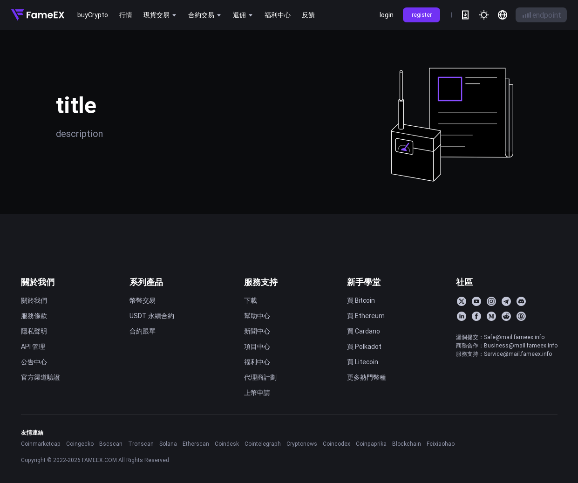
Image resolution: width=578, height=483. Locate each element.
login (387, 15)
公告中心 (34, 362)
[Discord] (521, 301)
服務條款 (34, 316)
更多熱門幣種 (366, 377)
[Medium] (491, 316)
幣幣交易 (142, 300)
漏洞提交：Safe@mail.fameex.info (500, 336)
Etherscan (196, 443)
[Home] (37, 15)
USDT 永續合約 (151, 316)
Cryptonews (301, 443)
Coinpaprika (371, 443)
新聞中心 (257, 331)
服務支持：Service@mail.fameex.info (504, 353)
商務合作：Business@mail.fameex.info (507, 345)
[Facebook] (476, 316)
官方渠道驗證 (40, 377)
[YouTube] (476, 301)
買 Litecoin (362, 362)
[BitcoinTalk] (521, 316)
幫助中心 (257, 316)
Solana (168, 443)
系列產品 (146, 282)
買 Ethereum (366, 316)
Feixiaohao (441, 443)
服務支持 (261, 282)
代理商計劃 (260, 377)
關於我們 (37, 282)
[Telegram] (506, 301)
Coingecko (80, 443)
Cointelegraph (263, 443)
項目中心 (257, 346)
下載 (250, 300)
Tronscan (141, 443)
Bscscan (110, 443)
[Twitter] (461, 301)
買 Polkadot (364, 346)
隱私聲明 (34, 331)
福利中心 (257, 362)
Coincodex (336, 443)
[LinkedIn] (461, 316)
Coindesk (227, 443)
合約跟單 (142, 331)
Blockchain (406, 443)
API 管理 (33, 346)
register (422, 14)
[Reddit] (506, 316)
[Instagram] (491, 301)
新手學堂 (364, 282)
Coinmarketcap (41, 443)
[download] (465, 14)
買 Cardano (363, 331)
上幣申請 (257, 392)
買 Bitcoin (361, 300)
